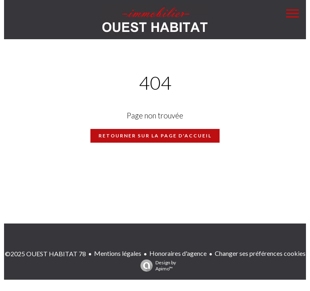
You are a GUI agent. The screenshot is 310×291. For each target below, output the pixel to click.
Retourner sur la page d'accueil (155, 136)
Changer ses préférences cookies (260, 253)
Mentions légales (117, 253)
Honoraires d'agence (178, 253)
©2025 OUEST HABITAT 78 (45, 253)
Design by (156, 265)
